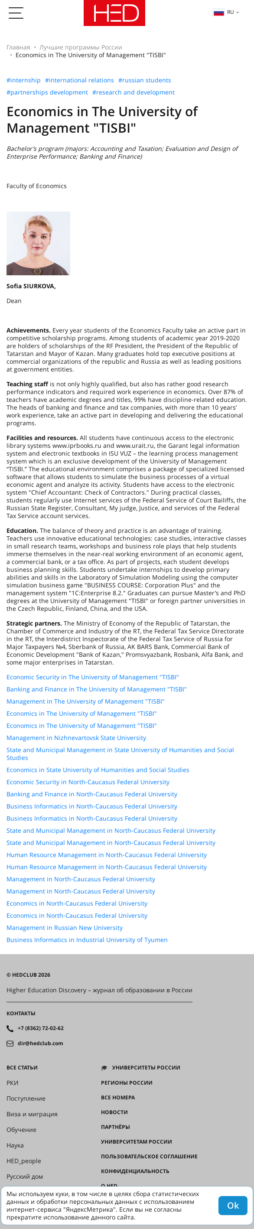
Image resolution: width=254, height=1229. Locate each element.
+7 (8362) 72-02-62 (41, 1028)
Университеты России (146, 1067)
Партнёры (115, 1127)
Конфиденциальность (135, 1171)
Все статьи (22, 1067)
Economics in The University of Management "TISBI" (82, 713)
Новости (114, 1112)
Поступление (26, 1098)
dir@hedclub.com (40, 1043)
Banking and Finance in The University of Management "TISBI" (97, 689)
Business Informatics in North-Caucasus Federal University (92, 806)
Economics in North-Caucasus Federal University (77, 903)
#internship (24, 80)
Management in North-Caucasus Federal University (81, 879)
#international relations (79, 80)
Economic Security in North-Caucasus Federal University (88, 782)
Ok (233, 1205)
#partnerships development (47, 92)
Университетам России (136, 1141)
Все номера (118, 1097)
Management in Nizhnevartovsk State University (76, 738)
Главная (18, 47)
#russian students (144, 80)
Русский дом (25, 1176)
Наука (15, 1145)
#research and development (133, 92)
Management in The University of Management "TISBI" (86, 701)
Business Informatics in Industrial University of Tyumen (87, 940)
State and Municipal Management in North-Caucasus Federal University (111, 831)
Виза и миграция (32, 1114)
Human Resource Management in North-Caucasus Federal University (107, 855)
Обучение (21, 1130)
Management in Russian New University (65, 928)
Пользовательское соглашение (149, 1156)
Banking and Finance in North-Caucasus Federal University (92, 794)
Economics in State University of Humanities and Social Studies (98, 770)
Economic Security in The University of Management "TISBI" (93, 677)
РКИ (13, 1083)
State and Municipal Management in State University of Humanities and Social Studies (120, 754)
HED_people (24, 1161)
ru (223, 12)
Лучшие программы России (80, 47)
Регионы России (127, 1082)
